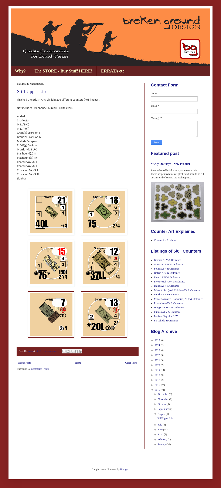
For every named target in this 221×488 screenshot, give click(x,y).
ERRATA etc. (113, 71)
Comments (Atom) (40, 368)
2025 (158, 340)
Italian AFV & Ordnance (166, 285)
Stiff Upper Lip (31, 91)
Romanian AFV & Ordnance (168, 303)
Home (78, 362)
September (163, 408)
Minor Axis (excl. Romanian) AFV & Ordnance (178, 299)
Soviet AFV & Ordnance (166, 268)
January (162, 444)
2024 (158, 345)
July (160, 424)
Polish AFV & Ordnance (166, 294)
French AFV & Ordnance (167, 277)
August (162, 414)
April (161, 434)
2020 (158, 365)
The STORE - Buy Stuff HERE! (63, 71)
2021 (158, 360)
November (163, 399)
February (163, 439)
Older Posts (131, 362)
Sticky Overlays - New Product (170, 163)
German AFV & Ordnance (167, 260)
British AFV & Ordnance (167, 272)
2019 (158, 369)
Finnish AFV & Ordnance (167, 311)
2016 (158, 385)
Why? (20, 71)
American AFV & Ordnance (168, 264)
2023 (158, 350)
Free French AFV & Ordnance (169, 281)
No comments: (51, 351)
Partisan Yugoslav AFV (166, 316)
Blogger (124, 469)
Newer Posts (24, 362)
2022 (158, 355)
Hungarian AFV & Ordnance (169, 307)
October (162, 404)
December (163, 394)
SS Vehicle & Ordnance (166, 320)
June (160, 429)
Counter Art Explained (165, 240)
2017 (158, 379)
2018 (158, 375)
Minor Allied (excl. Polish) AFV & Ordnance (177, 290)
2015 (158, 389)
